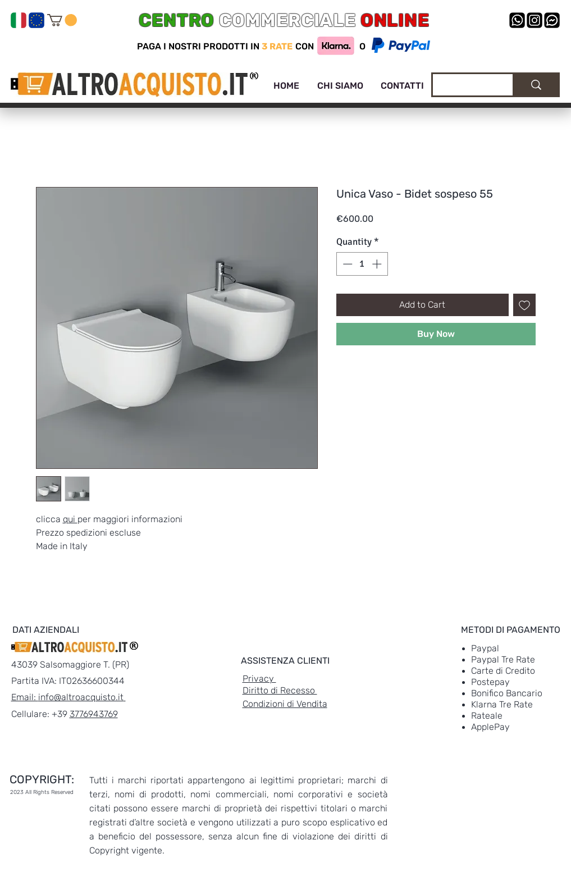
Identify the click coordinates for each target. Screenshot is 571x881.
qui (70, 519)
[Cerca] (464, 86)
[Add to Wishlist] (524, 305)
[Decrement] (346, 264)
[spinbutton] (361, 264)
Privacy (259, 678)
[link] (62, 20)
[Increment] (377, 264)
